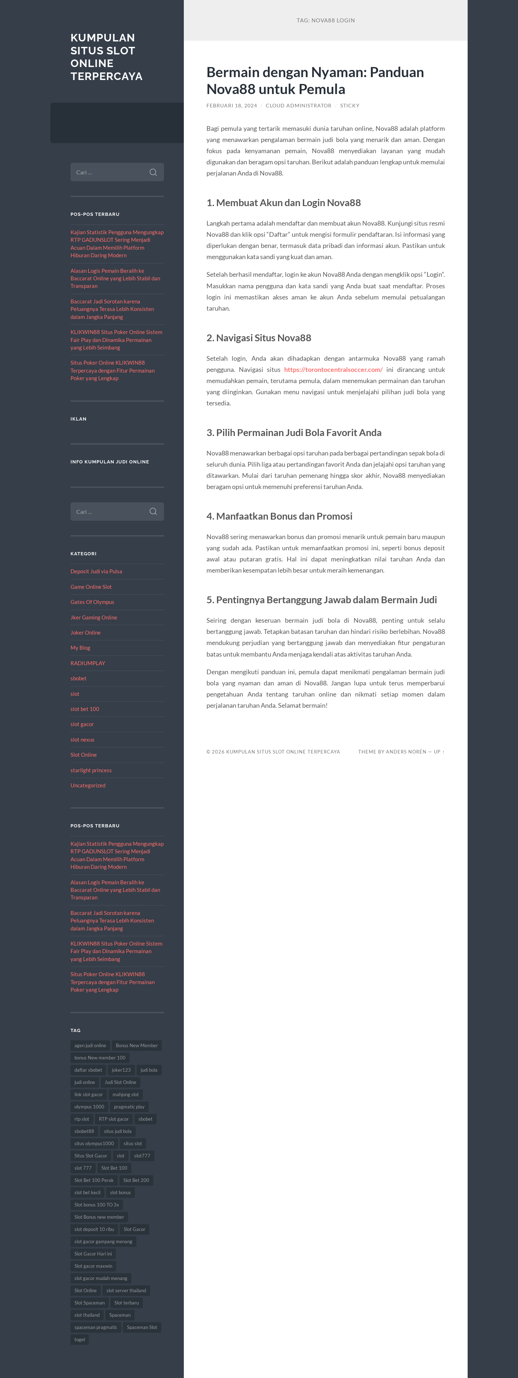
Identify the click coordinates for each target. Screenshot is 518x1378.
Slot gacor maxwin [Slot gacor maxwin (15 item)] (93, 1266)
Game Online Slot (91, 586)
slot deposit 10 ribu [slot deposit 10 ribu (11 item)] (94, 1229)
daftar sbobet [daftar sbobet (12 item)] (88, 1070)
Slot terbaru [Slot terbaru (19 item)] (126, 1303)
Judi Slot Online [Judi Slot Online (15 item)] (120, 1082)
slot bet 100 (85, 709)
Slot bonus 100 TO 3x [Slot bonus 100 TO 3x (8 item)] (96, 1205)
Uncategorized (88, 785)
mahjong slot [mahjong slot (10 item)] (126, 1094)
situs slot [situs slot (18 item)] (133, 1143)
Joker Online (86, 632)
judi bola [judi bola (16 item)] (149, 1070)
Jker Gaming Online (94, 617)
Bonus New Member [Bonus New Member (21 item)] (137, 1045)
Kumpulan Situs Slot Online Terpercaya (107, 57)
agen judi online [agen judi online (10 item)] (90, 1045)
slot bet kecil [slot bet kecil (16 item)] (87, 1192)
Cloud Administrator (299, 105)
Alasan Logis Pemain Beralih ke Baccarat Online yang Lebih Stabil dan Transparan (115, 278)
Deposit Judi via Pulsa (96, 571)
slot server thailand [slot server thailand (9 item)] (126, 1290)
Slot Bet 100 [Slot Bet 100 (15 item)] (114, 1168)
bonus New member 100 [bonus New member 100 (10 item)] (100, 1058)
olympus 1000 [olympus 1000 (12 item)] (89, 1107)
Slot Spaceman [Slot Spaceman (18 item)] (89, 1303)
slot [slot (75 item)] (120, 1156)
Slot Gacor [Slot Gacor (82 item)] (134, 1229)
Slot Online (84, 754)
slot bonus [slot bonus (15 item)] (120, 1192)
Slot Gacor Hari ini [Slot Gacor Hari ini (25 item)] (93, 1254)
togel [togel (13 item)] (79, 1339)
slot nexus (83, 739)
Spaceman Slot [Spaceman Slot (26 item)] (142, 1327)
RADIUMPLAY (88, 663)
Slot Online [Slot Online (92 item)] (85, 1290)
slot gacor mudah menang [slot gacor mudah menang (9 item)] (100, 1278)
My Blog (80, 647)
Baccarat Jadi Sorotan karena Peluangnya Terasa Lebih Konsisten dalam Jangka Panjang (112, 309)
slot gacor (82, 724)
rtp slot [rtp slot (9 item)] (81, 1119)
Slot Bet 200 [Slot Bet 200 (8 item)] (136, 1180)
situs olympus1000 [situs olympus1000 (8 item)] (94, 1143)
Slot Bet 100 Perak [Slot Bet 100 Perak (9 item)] (94, 1180)
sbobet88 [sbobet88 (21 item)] (84, 1131)
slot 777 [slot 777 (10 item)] (83, 1168)
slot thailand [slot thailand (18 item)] (87, 1315)
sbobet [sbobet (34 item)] (145, 1119)
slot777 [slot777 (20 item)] (142, 1156)
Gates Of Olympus (92, 602)
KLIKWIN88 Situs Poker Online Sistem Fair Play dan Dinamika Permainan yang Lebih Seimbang (116, 340)
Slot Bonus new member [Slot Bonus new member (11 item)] (99, 1217)
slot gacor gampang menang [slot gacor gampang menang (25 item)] (103, 1241)
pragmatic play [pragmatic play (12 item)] (129, 1107)
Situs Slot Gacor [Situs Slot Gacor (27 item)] (90, 1156)
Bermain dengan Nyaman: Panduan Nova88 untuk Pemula (315, 80)
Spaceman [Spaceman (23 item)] (120, 1315)
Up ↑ (439, 752)
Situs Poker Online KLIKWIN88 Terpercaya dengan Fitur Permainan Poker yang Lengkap (113, 370)
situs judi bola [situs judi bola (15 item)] (118, 1131)
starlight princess (91, 770)
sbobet (79, 678)
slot (75, 693)
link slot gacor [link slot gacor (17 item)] (88, 1094)
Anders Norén (406, 752)
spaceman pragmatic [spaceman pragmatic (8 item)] (95, 1327)
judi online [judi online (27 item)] (84, 1082)
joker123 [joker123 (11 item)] (121, 1070)
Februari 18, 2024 (231, 105)
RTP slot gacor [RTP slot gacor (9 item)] (114, 1119)
